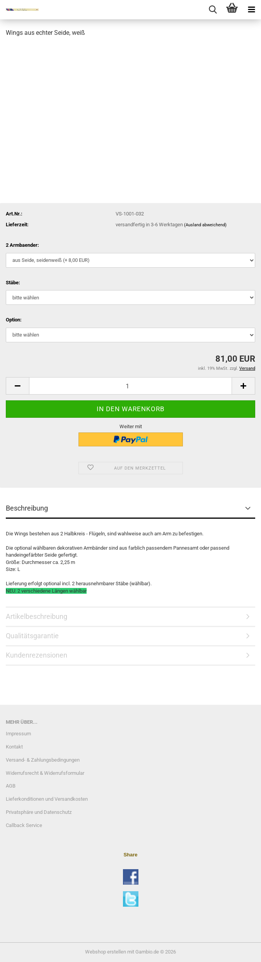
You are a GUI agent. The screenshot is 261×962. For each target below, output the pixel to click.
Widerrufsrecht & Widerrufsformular (45, 773)
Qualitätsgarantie (32, 636)
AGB (10, 786)
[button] (17, 386)
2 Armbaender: (22, 245)
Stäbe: (13, 282)
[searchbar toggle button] (212, 9)
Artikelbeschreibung (36, 616)
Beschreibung (27, 508)
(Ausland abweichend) (205, 224)
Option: (14, 320)
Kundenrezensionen (36, 655)
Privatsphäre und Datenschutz (39, 812)
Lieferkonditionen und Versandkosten (47, 799)
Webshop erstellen (105, 952)
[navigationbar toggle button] (251, 9)
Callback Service (24, 825)
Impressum (18, 733)
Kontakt (14, 747)
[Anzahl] (130, 386)
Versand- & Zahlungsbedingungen (43, 760)
